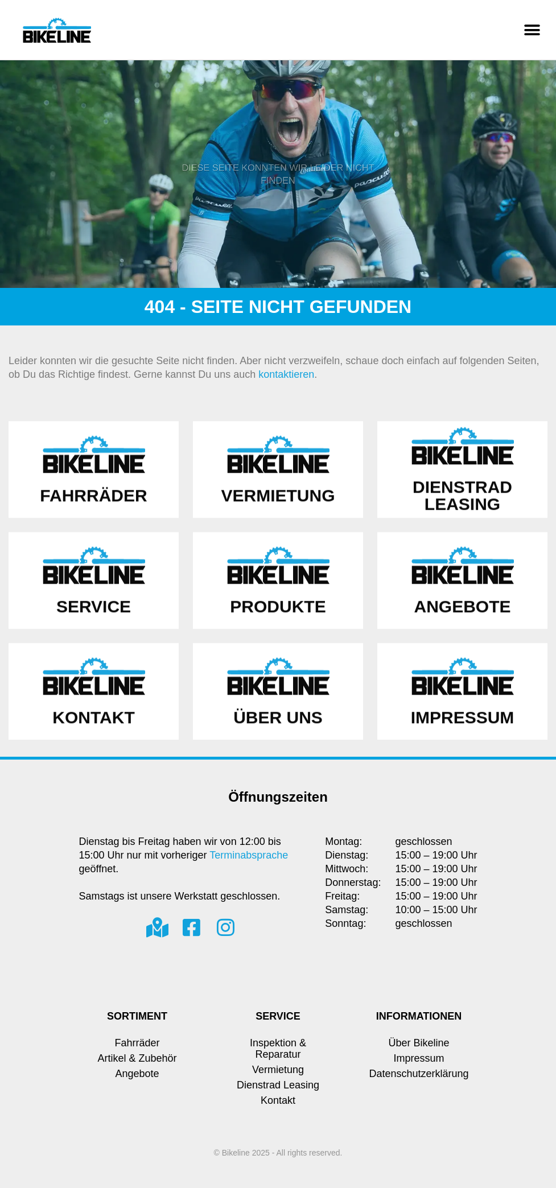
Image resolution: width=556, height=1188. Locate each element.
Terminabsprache (248, 855)
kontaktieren (286, 374)
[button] (532, 30)
